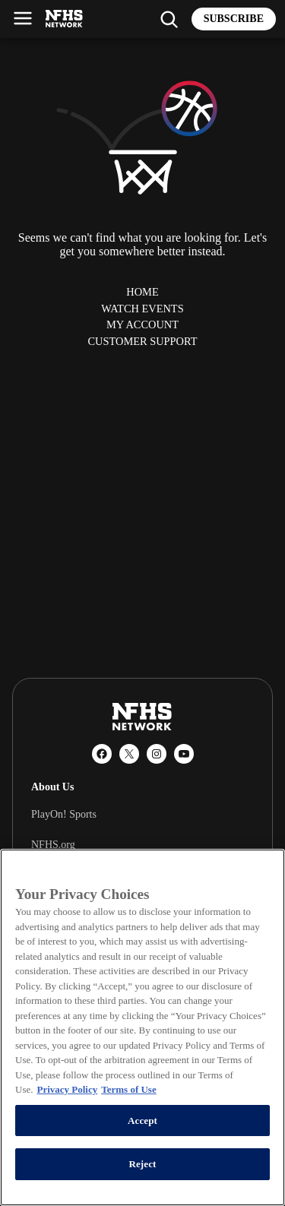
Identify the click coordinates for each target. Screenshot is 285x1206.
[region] (142, 1027)
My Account (142, 324)
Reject (142, 1164)
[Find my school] (168, 19)
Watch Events (142, 308)
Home (142, 292)
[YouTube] (184, 754)
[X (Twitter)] (129, 754)
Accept (142, 1120)
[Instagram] (156, 754)
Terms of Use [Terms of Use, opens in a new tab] (128, 1089)
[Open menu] (22, 18)
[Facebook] (102, 754)
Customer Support (142, 341)
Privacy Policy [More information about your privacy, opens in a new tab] (66, 1089)
